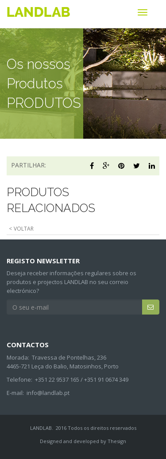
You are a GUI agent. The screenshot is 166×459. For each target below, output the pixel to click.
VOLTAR (24, 228)
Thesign (117, 441)
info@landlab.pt (48, 393)
